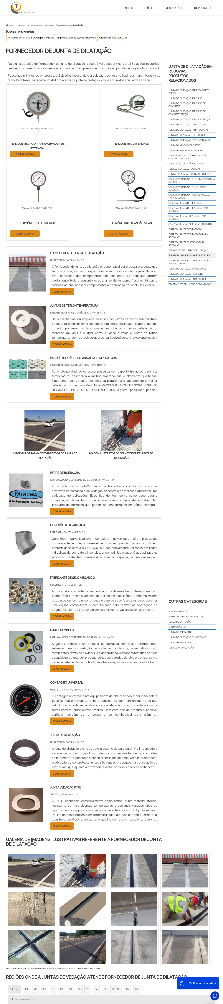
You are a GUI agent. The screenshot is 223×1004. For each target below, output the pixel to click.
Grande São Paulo (106, 944)
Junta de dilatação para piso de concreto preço (187, 113)
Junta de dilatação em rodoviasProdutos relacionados (190, 73)
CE (105, 910)
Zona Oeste (53, 944)
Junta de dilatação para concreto (189, 279)
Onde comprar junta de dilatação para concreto (192, 180)
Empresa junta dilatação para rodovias (76, 37)
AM (127, 910)
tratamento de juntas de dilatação (190, 284)
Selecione (14, 910)
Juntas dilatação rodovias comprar (190, 174)
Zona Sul (69, 944)
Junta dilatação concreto (184, 145)
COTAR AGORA (25, 154)
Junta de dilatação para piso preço (189, 119)
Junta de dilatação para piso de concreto (187, 105)
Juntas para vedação (181, 647)
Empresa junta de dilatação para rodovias (188, 236)
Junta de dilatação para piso (113, 37)
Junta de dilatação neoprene (186, 273)
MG (35, 910)
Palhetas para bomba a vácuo (186, 616)
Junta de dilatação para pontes (187, 124)
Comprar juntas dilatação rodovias (190, 224)
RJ (26, 910)
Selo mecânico (177, 627)
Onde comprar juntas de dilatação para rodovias (189, 196)
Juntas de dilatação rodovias (186, 163)
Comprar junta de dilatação (185, 203)
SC (70, 910)
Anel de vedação (178, 611)
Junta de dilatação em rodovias (187, 268)
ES (44, 910)
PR (61, 910)
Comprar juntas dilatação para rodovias (187, 217)
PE (87, 910)
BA (96, 910)
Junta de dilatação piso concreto (188, 135)
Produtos (203, 8)
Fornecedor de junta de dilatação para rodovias (30, 37)
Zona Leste (85, 944)
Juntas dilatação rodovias (184, 168)
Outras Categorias (188, 601)
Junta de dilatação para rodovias (188, 129)
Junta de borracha (180, 632)
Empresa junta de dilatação (185, 229)
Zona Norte (36, 944)
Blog (151, 8)
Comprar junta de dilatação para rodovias (188, 209)
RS (79, 910)
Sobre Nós (174, 8)
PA (136, 910)
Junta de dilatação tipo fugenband (189, 140)
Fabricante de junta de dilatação (188, 250)
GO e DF (116, 910)
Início (129, 8)
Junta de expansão (180, 642)
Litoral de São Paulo (130, 944)
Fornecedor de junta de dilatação (189, 255)
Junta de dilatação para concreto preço (189, 92)
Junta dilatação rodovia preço (187, 150)
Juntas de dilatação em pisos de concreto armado (187, 157)
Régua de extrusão (180, 621)
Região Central (17, 944)
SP (53, 910)
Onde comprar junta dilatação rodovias (187, 188)
